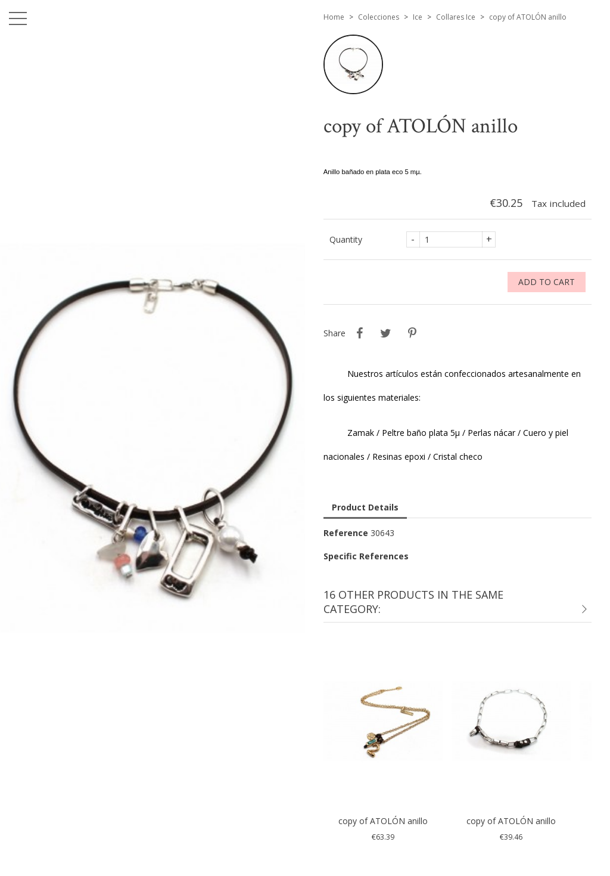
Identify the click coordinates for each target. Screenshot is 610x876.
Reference (345, 532)
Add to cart (546, 281)
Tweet (386, 333)
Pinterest (412, 333)
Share (360, 333)
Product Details (365, 507)
